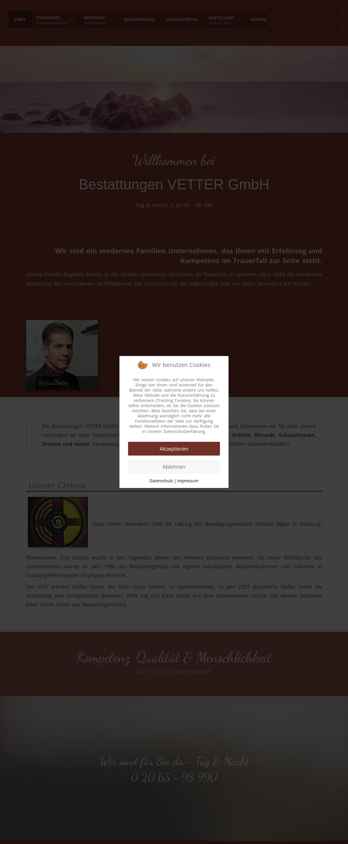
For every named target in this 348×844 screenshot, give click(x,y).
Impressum (187, 480)
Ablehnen (174, 466)
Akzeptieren (174, 448)
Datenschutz (161, 480)
